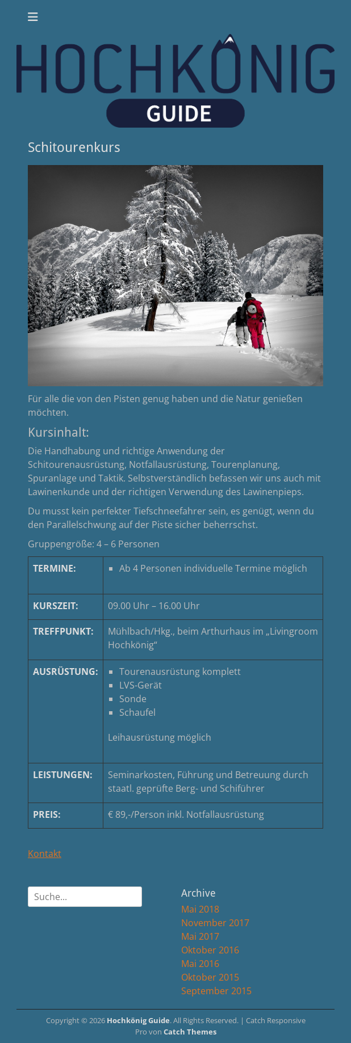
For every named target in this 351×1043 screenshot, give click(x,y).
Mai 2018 (200, 909)
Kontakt (44, 853)
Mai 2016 (200, 963)
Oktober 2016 (210, 950)
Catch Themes (190, 1032)
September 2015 (216, 991)
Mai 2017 (200, 936)
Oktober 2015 (210, 977)
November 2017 (215, 923)
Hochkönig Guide (138, 1020)
